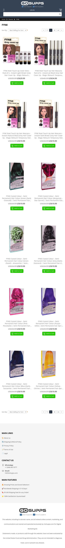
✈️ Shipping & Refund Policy (11, 442)
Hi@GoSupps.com (11, 473)
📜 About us (6, 438)
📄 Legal (5, 453)
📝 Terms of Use (7, 449)
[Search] (32, 14)
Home (3, 19)
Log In (32, 10)
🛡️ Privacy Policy (8, 446)
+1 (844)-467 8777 (11, 467)
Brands (11, 19)
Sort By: (4, 30)
